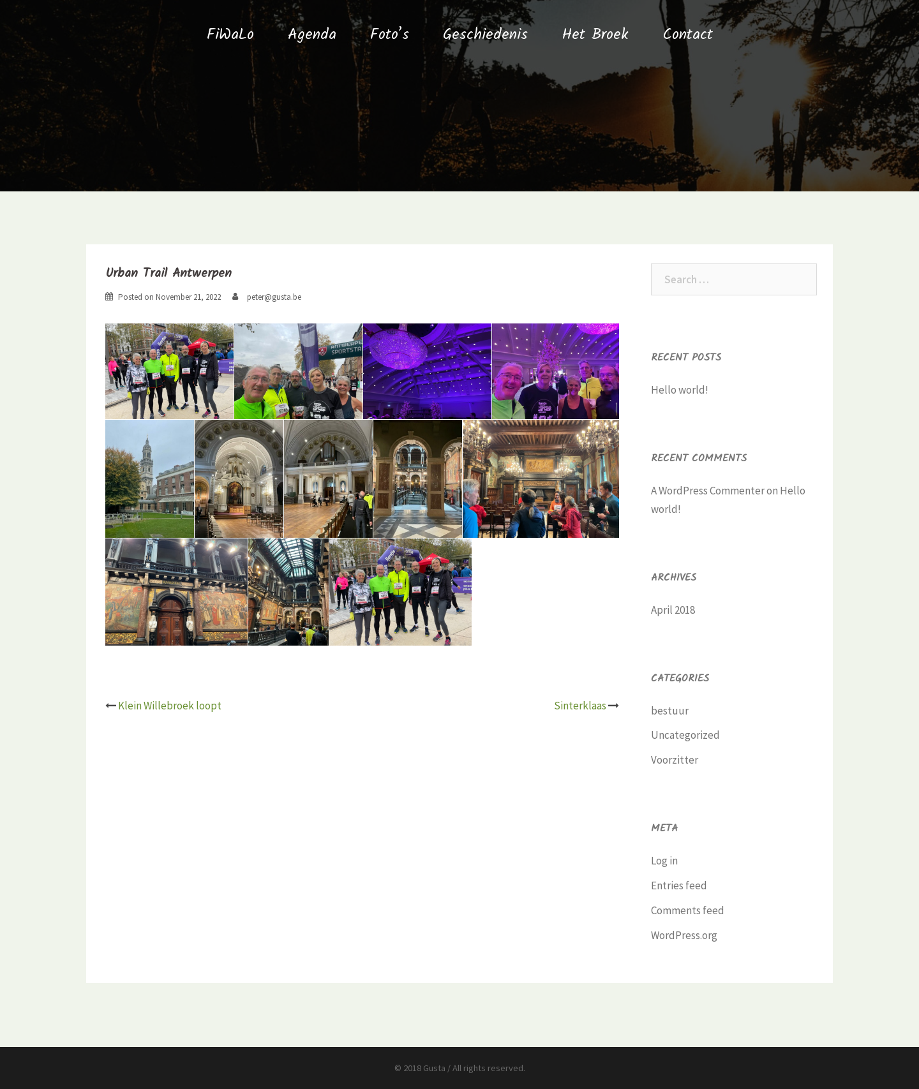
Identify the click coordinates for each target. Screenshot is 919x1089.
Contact (687, 34)
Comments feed (687, 910)
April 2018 (673, 610)
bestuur (670, 711)
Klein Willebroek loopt (169, 706)
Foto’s (389, 34)
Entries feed (679, 885)
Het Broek (595, 34)
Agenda (312, 34)
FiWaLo (230, 34)
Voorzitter (674, 760)
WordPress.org (684, 935)
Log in (664, 861)
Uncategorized (685, 735)
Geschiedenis (485, 34)
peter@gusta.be (274, 297)
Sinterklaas (580, 706)
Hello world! (679, 390)
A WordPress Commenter (708, 491)
